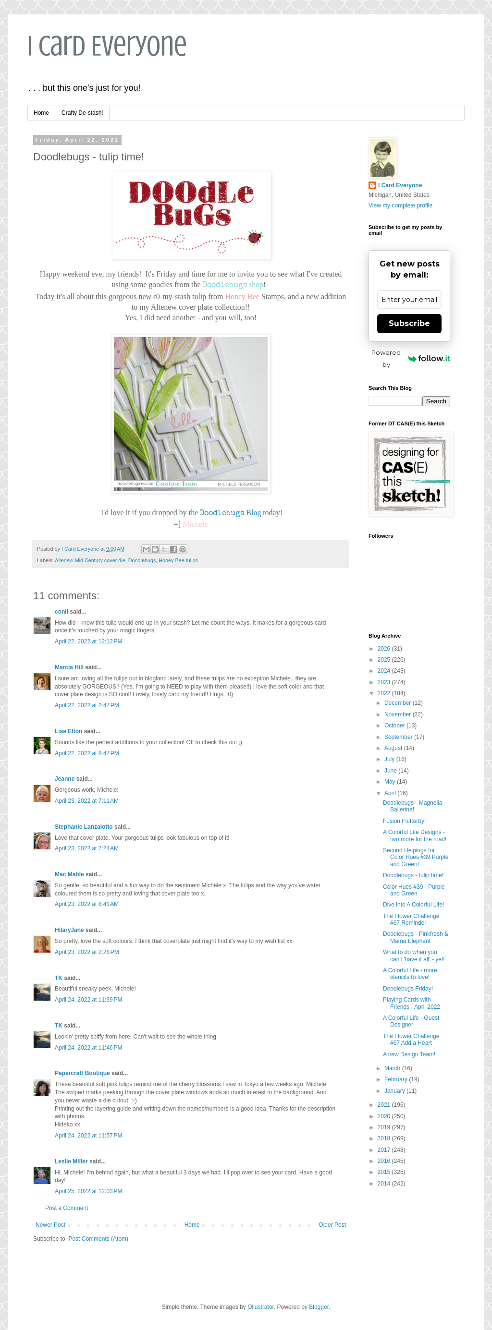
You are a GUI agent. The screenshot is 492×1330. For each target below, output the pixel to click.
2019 (385, 1127)
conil (61, 611)
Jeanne (64, 778)
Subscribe (409, 323)
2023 (385, 682)
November (398, 714)
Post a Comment (66, 1208)
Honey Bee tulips (178, 560)
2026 (385, 648)
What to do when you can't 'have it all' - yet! (414, 955)
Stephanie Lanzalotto (84, 826)
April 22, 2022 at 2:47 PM (87, 705)
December (398, 703)
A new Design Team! (409, 1054)
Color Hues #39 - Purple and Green (414, 890)
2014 (385, 1183)
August (394, 748)
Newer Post (50, 1224)
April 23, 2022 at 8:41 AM (87, 904)
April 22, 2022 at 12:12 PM (88, 641)
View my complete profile (400, 205)
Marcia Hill (69, 667)
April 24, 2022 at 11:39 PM (88, 999)
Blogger (319, 1307)
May (390, 781)
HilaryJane (69, 930)
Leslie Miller (71, 1161)
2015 (385, 1172)
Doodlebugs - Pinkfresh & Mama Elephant (415, 937)
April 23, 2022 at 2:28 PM (87, 952)
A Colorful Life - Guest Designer (411, 1021)
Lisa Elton (68, 731)
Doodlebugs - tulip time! (413, 875)
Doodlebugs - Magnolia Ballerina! (412, 806)
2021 (385, 1104)
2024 (385, 670)
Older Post (332, 1224)
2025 (385, 659)
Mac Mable (69, 874)
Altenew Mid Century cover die (90, 560)
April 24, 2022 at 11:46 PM (88, 1047)
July (390, 759)
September (399, 737)
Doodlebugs (142, 560)
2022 (385, 693)
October (395, 725)
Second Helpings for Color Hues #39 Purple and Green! (415, 857)
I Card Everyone (107, 46)
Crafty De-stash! (82, 112)
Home (41, 112)
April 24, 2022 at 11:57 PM (88, 1135)
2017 (385, 1150)
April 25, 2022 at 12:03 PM (88, 1191)
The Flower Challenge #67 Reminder (411, 919)
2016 (385, 1161)
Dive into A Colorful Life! (413, 904)
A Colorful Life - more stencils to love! (410, 973)
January (395, 1091)
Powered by (410, 358)
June (391, 770)
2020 (385, 1116)
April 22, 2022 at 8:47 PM (87, 753)
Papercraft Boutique (82, 1073)
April (390, 793)
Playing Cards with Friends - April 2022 (411, 1003)
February (396, 1079)
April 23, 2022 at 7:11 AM (87, 801)
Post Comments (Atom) (98, 1238)
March (393, 1068)
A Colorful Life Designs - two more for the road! (414, 835)
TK (58, 978)
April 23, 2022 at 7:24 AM (87, 848)
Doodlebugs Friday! (408, 988)
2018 (385, 1138)
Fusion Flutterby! (404, 821)
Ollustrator (260, 1307)
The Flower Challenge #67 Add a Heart (411, 1039)
